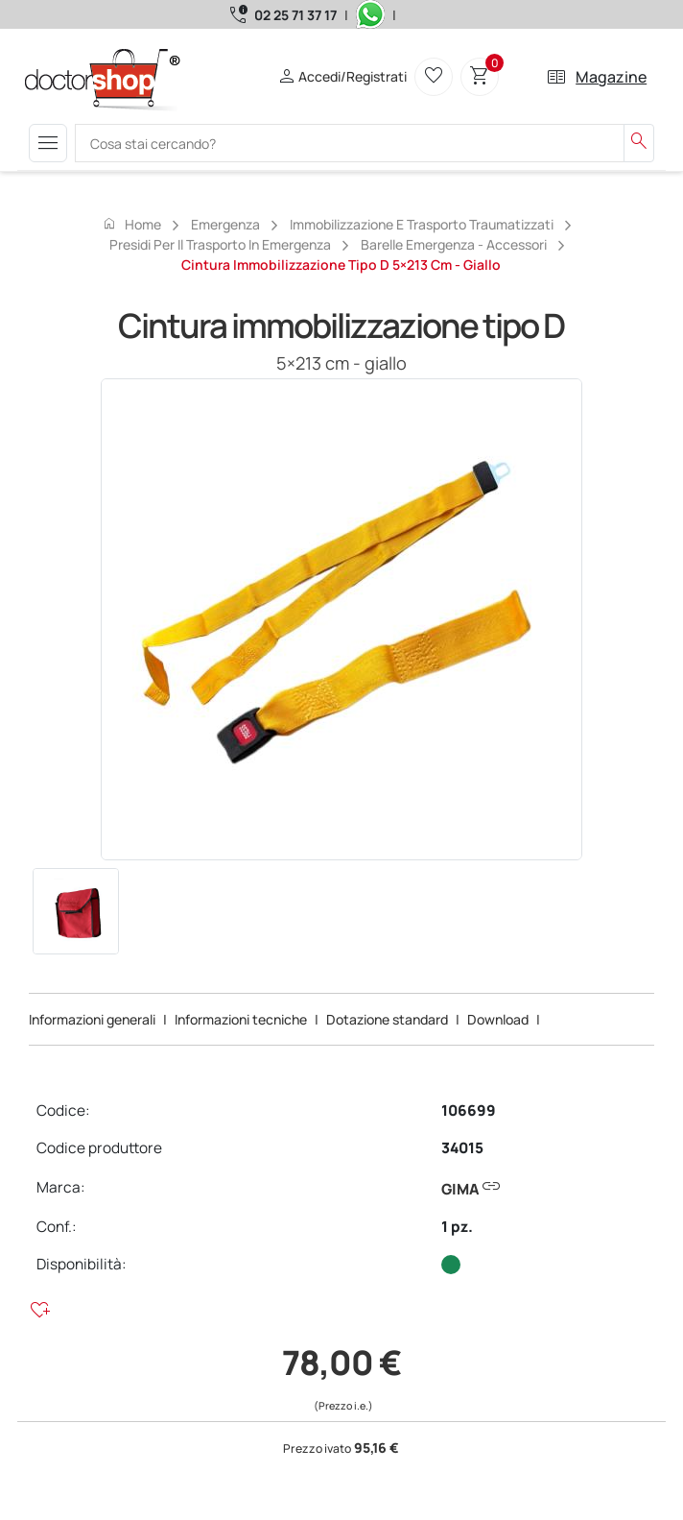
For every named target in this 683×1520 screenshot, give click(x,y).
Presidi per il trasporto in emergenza (220, 244)
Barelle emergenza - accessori (454, 244)
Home (131, 223)
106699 (468, 1110)
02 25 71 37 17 (295, 15)
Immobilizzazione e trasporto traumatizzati (421, 224)
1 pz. (457, 1227)
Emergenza (225, 224)
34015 (462, 1148)
